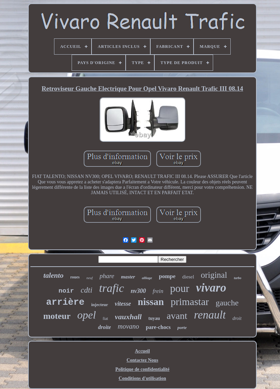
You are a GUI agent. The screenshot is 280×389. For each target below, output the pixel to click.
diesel (188, 276)
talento (53, 275)
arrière (65, 302)
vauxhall (128, 316)
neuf (89, 278)
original (214, 274)
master (128, 276)
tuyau (154, 318)
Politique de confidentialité (142, 369)
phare (107, 275)
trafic (111, 288)
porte (181, 327)
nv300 (138, 291)
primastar (190, 301)
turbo (237, 278)
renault (210, 315)
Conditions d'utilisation (142, 378)
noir (66, 291)
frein (158, 291)
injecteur (99, 304)
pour (179, 288)
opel (86, 315)
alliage (147, 278)
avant (177, 315)
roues (75, 277)
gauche (226, 302)
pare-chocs (158, 327)
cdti (87, 290)
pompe (167, 276)
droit (236, 318)
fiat (105, 318)
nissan (151, 301)
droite (104, 327)
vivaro (211, 287)
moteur (57, 316)
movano (128, 326)
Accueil (142, 351)
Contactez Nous (142, 360)
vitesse (123, 303)
